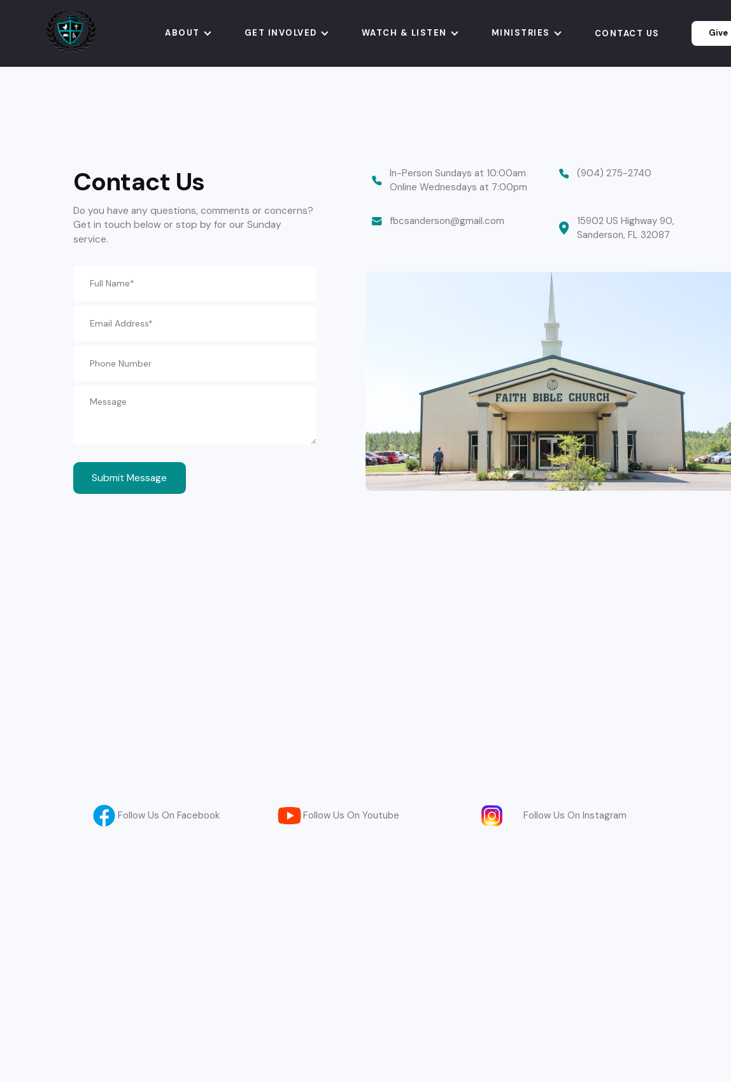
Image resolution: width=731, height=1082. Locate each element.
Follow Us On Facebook (169, 815)
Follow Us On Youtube (351, 815)
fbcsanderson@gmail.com (447, 220)
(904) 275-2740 (614, 173)
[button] (188, 33)
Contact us (627, 33)
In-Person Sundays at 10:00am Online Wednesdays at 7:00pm (460, 180)
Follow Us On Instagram (575, 815)
